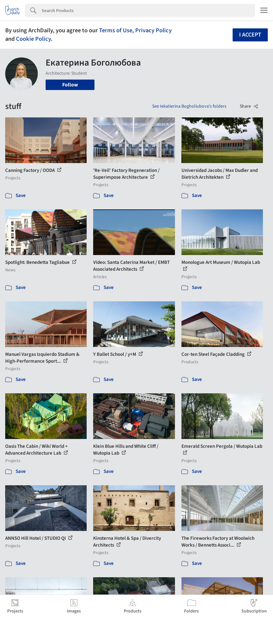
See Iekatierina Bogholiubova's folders (189, 106)
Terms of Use (115, 30)
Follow (70, 84)
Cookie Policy (33, 39)
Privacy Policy (153, 30)
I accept (250, 35)
